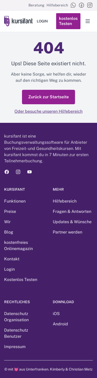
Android (60, 323)
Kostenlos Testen (20, 279)
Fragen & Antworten (72, 211)
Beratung (36, 5)
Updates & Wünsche (72, 221)
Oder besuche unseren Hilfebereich (48, 111)
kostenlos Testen (68, 21)
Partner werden (67, 232)
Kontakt (11, 258)
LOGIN (42, 21)
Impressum (15, 346)
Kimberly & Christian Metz (71, 369)
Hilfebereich (57, 5)
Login (9, 269)
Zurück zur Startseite (48, 96)
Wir (7, 221)
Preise (10, 211)
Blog (8, 232)
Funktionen (15, 201)
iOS (56, 313)
